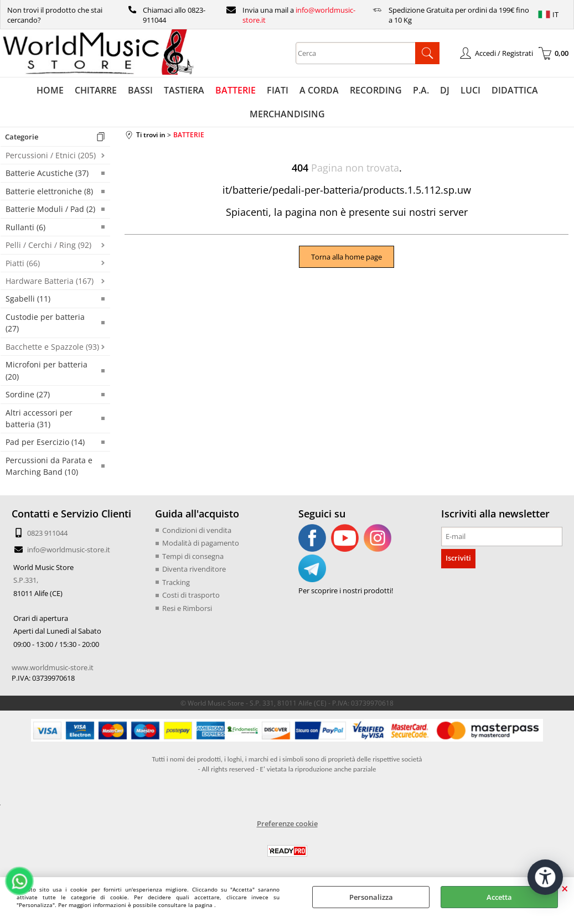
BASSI (140, 90)
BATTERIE (235, 90)
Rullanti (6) (25, 227)
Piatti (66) (23, 263)
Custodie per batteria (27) (45, 323)
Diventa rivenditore (194, 569)
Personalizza (371, 897)
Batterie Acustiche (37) (47, 173)
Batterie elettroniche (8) (49, 191)
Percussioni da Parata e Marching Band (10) (49, 466)
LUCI (470, 90)
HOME (50, 90)
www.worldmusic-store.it (53, 667)
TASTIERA (184, 90)
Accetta (499, 897)
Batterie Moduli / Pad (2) (50, 209)
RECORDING (376, 90)
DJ (444, 90)
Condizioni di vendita (196, 530)
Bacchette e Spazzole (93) (52, 346)
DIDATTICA (515, 90)
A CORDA (319, 90)
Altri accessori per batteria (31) (39, 418)
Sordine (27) (28, 394)
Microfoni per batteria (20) (46, 370)
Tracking (176, 582)
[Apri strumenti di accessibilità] (545, 877)
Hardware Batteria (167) (50, 281)
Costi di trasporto (191, 595)
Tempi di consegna (193, 556)
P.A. (421, 90)
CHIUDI (564, 888)
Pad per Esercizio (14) (45, 442)
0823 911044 (47, 533)
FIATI (277, 90)
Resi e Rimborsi (187, 608)
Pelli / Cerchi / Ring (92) (48, 245)
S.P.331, (25, 580)
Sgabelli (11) (28, 298)
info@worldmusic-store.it (68, 550)
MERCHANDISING (287, 114)
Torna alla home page (346, 257)
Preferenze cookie (287, 823)
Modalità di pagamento (200, 543)
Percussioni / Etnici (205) (51, 155)
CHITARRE (96, 90)
